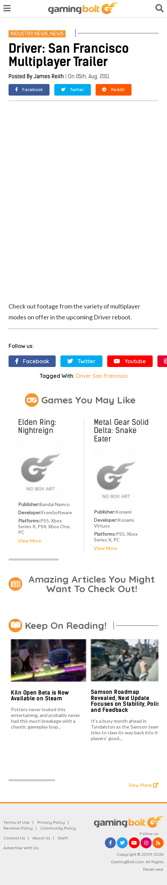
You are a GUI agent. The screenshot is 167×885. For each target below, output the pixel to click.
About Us (41, 837)
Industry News (29, 34)
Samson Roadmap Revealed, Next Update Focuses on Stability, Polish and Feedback (127, 701)
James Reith (49, 76)
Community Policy (58, 828)
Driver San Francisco (102, 375)
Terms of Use (16, 822)
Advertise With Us (20, 847)
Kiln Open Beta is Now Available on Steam (40, 695)
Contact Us (14, 837)
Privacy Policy (51, 822)
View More (29, 541)
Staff (63, 837)
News (57, 34)
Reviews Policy (18, 828)
